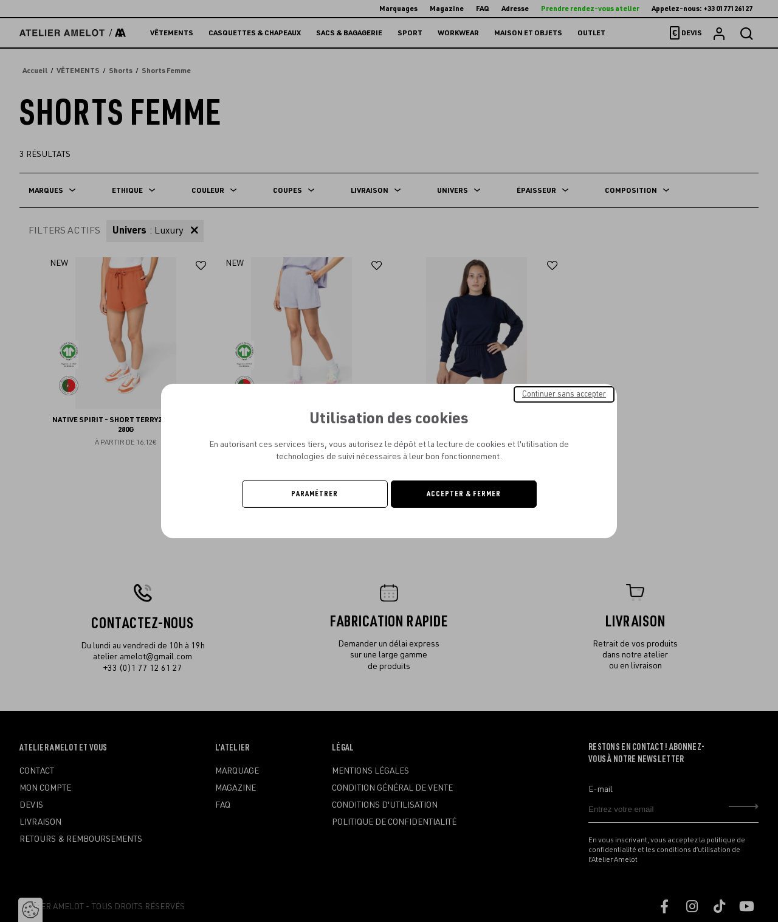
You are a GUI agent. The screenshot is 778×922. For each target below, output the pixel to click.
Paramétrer (314, 494)
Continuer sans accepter (564, 394)
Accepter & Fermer (464, 494)
